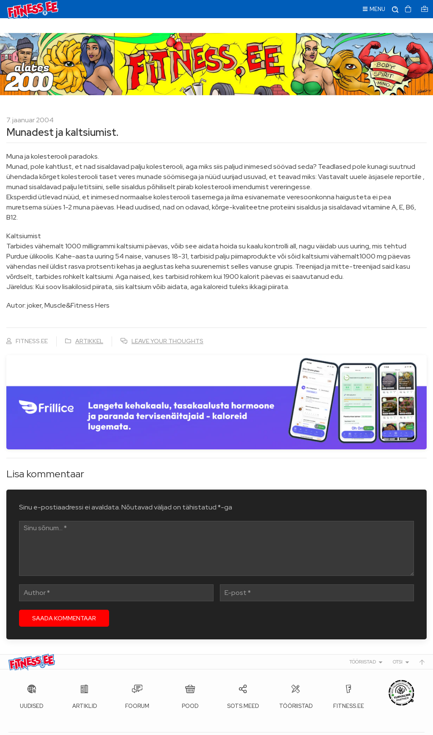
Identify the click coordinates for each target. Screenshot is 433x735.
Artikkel (89, 326)
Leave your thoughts (167, 326)
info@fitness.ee (198, 726)
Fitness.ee (85, 726)
